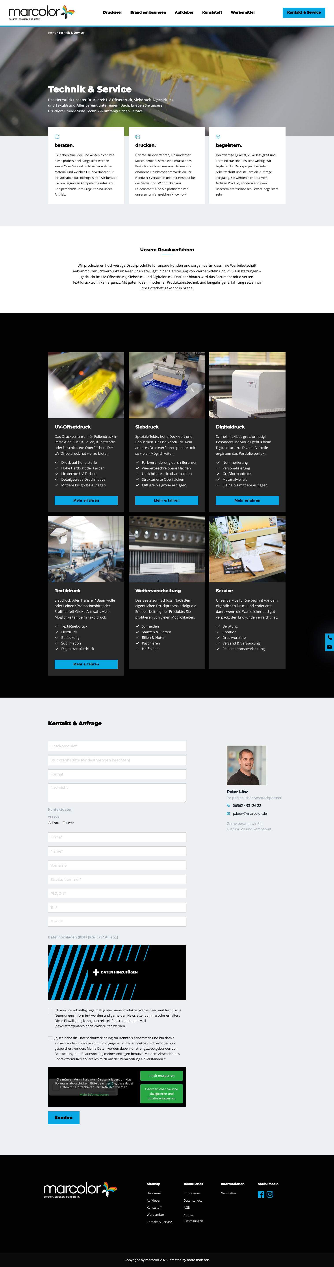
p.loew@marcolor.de (250, 813)
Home (52, 33)
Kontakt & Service (304, 13)
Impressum (192, 1193)
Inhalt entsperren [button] (161, 1076)
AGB (187, 1208)
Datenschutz (193, 1201)
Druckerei (112, 13)
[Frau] (49, 822)
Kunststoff (212, 13)
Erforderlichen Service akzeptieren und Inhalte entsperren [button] (161, 1094)
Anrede (53, 816)
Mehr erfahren (86, 500)
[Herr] (64, 822)
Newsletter (228, 1193)
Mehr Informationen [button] (94, 1095)
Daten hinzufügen (119, 972)
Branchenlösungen (148, 13)
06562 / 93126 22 (247, 805)
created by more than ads (190, 1260)
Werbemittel (242, 13)
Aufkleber (184, 13)
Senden (64, 1117)
